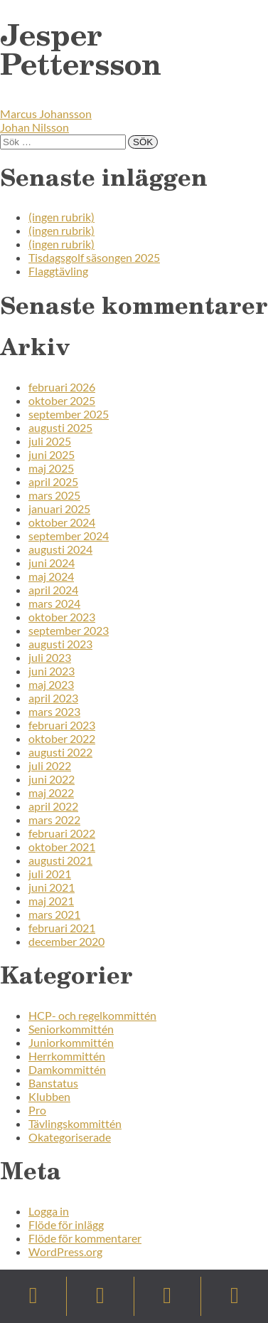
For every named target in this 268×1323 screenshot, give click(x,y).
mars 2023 (54, 711)
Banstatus (53, 1083)
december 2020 (66, 941)
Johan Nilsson (34, 127)
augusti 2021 (60, 860)
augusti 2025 (60, 427)
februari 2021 (61, 927)
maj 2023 (51, 684)
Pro (37, 1110)
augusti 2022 (60, 752)
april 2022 (53, 806)
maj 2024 (51, 576)
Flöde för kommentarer (84, 1238)
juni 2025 (51, 454)
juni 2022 (51, 779)
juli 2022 (49, 765)
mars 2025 (54, 495)
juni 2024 (51, 562)
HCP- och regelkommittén (92, 1015)
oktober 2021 (61, 846)
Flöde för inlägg (66, 1224)
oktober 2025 (61, 400)
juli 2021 (49, 873)
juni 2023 (51, 671)
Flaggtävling (58, 271)
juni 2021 (51, 887)
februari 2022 (61, 833)
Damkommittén (67, 1069)
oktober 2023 (61, 616)
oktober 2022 (61, 738)
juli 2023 (49, 657)
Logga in (48, 1211)
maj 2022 (51, 792)
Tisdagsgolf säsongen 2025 (94, 257)
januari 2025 (59, 508)
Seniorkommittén (71, 1028)
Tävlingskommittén (75, 1123)
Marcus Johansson (46, 113)
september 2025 (68, 414)
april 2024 (53, 589)
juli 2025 (49, 441)
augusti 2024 (60, 549)
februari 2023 (61, 725)
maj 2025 (51, 468)
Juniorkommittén (71, 1042)
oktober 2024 (61, 522)
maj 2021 (51, 900)
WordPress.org (65, 1251)
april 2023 (53, 698)
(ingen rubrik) (61, 216)
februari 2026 (61, 387)
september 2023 (68, 630)
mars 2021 (54, 914)
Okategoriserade (69, 1137)
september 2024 (68, 535)
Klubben (49, 1096)
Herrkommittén (66, 1056)
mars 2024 (54, 603)
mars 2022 (54, 819)
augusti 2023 (60, 643)
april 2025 (53, 481)
